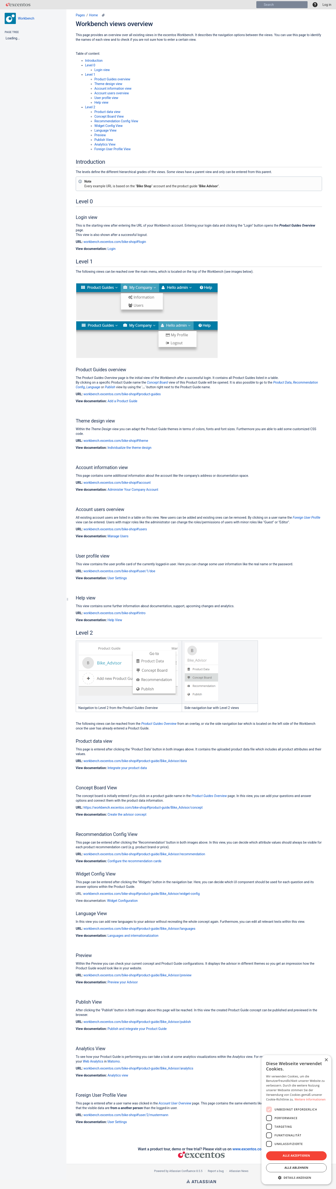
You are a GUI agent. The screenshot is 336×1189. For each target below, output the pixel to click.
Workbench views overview (114, 24)
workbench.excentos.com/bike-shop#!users (115, 529)
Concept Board (157, 382)
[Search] (260, 5)
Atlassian (201, 1181)
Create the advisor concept (126, 814)
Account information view (112, 88)
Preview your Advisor (122, 982)
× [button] (326, 1060)
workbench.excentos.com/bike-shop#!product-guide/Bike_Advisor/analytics (138, 1068)
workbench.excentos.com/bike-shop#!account (117, 482)
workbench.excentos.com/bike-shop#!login (114, 242)
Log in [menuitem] (326, 5)
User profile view (106, 98)
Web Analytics (93, 1061)
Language (93, 387)
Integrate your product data (127, 768)
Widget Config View (108, 126)
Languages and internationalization (132, 935)
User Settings (117, 578)
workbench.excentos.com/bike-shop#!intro (114, 613)
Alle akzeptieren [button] (296, 1156)
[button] (315, 4)
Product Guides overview (112, 79)
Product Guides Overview (158, 724)
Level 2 (90, 107)
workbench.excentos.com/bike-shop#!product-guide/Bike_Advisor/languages (139, 928)
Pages (80, 15)
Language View (105, 130)
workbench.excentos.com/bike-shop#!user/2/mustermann (125, 1115)
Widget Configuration (122, 901)
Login (111, 249)
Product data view (107, 112)
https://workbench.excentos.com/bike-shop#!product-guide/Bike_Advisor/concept (142, 807)
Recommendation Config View (116, 121)
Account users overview (111, 93)
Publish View (103, 140)
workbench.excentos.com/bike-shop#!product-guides (122, 394)
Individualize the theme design (129, 448)
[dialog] (296, 1119)
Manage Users (117, 536)
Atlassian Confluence (182, 1171)
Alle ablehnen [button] (296, 1168)
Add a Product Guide (122, 401)
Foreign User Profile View (112, 149)
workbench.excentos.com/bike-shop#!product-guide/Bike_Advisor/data (135, 761)
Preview (100, 135)
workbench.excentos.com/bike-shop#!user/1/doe (119, 571)
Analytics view (117, 1075)
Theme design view (108, 84)
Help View (114, 620)
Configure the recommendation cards (134, 861)
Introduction (94, 60)
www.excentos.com (248, 1149)
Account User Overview (175, 1103)
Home (93, 15)
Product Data (282, 382)
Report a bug (216, 1171)
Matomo (114, 1061)
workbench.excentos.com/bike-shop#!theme (115, 441)
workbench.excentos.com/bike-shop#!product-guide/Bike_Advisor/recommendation (144, 854)
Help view (101, 102)
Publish (110, 387)
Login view (102, 70)
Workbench (26, 18)
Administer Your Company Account (132, 489)
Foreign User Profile (306, 517)
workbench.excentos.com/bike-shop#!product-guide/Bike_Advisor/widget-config (141, 894)
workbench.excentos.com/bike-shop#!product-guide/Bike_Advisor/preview (137, 975)
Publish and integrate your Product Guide (137, 1029)
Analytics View (105, 144)
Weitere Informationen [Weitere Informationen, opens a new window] (310, 1099)
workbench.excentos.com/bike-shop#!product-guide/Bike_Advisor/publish (137, 1022)
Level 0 (90, 65)
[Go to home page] (18, 4)
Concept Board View (109, 116)
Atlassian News (238, 1171)
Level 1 (90, 74)
